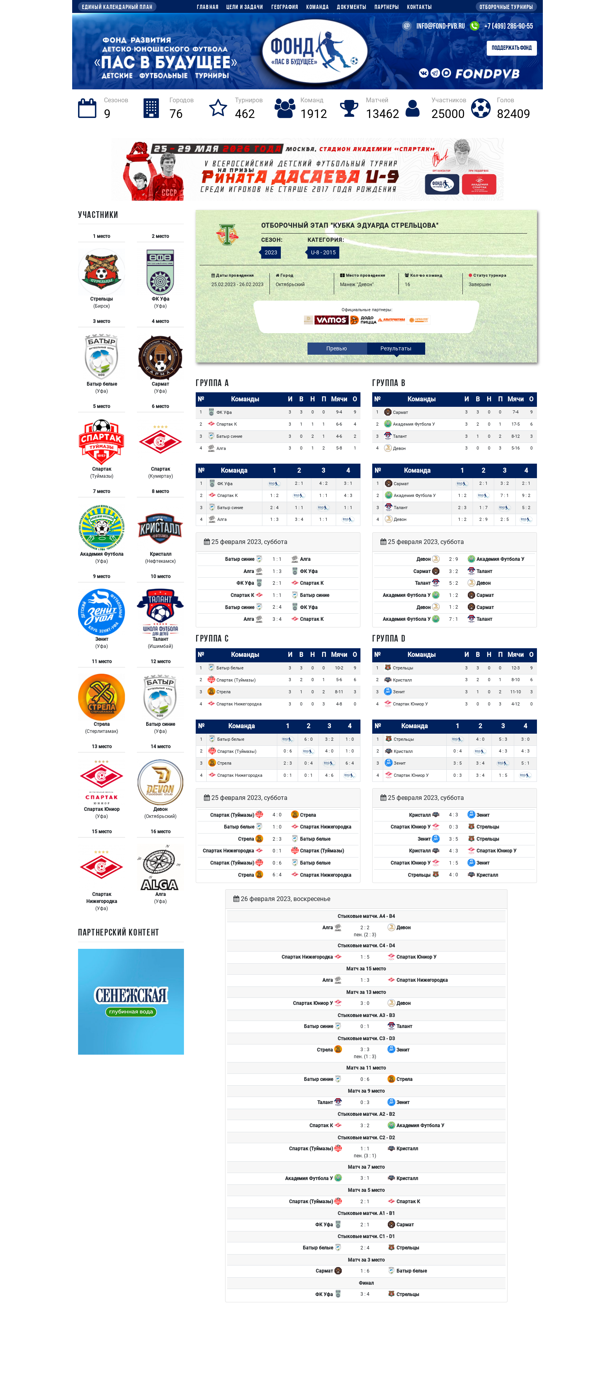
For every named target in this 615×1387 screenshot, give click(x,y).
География (284, 7)
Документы (351, 7)
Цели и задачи (245, 7)
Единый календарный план (117, 7)
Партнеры (387, 7)
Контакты (419, 7)
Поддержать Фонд (512, 48)
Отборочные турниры (506, 7)
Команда (317, 7)
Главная (207, 7)
